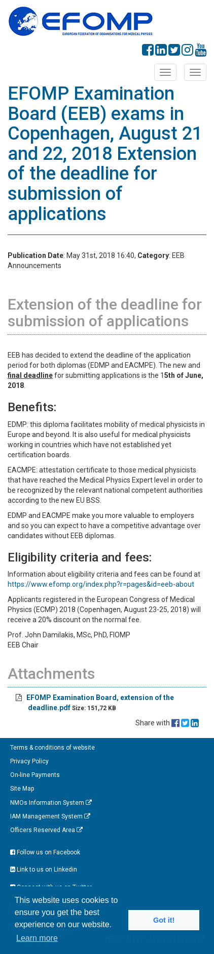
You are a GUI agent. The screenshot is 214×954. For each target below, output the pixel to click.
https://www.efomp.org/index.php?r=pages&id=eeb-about (101, 584)
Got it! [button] (163, 920)
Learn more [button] (37, 938)
